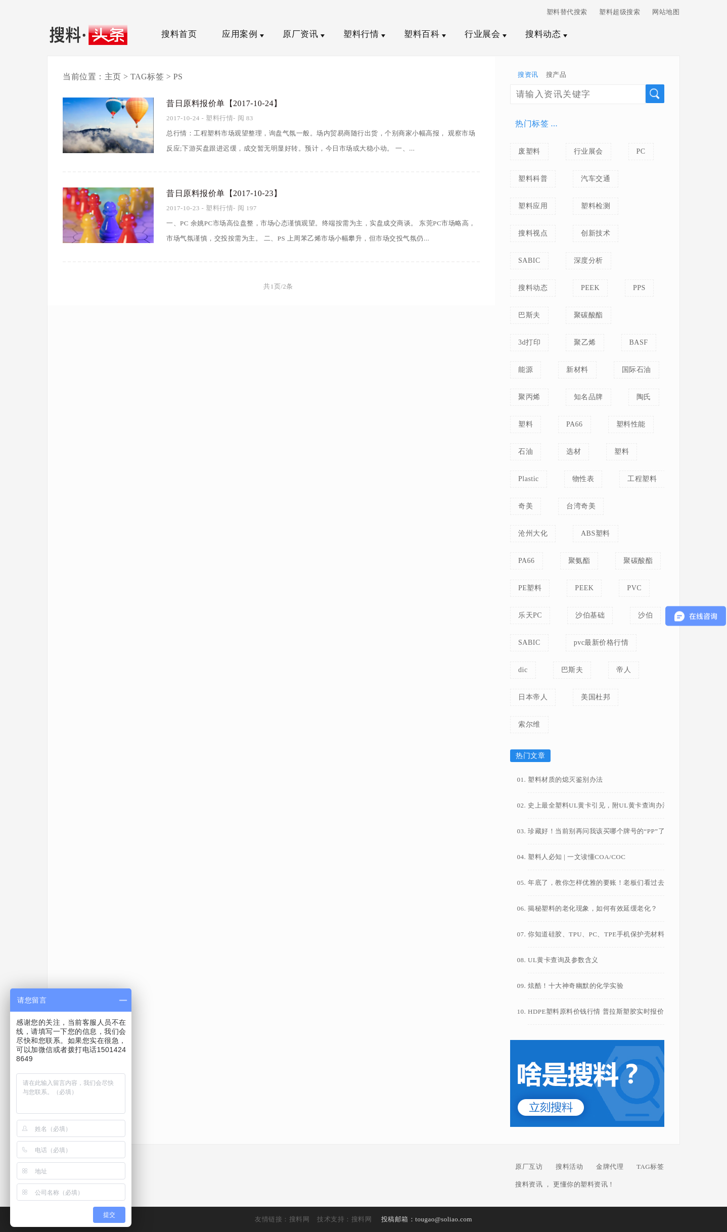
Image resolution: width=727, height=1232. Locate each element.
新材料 (577, 369)
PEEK (590, 288)
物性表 (583, 479)
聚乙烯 (585, 342)
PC (641, 151)
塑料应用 (533, 206)
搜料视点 (533, 233)
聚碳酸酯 (588, 315)
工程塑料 (642, 479)
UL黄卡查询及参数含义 (563, 960)
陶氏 (644, 397)
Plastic (528, 479)
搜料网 (299, 1219)
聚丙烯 (529, 397)
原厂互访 (528, 1166)
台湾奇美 (581, 506)
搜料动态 (543, 34)
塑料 (525, 424)
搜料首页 (179, 34)
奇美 (525, 506)
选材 (573, 451)
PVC (634, 588)
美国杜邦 (595, 697)
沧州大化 (533, 533)
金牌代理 (609, 1166)
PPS (639, 288)
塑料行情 (361, 34)
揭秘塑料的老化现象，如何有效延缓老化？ (593, 908)
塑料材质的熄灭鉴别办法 (565, 779)
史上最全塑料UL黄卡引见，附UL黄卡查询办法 (598, 805)
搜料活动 (569, 1166)
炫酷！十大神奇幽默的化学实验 (575, 985)
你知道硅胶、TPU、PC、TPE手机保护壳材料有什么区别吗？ (605, 934)
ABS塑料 (595, 533)
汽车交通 (595, 178)
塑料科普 (533, 178)
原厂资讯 (300, 34)
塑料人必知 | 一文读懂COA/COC (576, 857)
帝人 (623, 670)
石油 (525, 451)
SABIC (529, 260)
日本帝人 (533, 697)
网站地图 (665, 12)
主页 (113, 76)
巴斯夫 (529, 315)
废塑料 (529, 151)
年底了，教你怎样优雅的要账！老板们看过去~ (598, 882)
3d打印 (529, 342)
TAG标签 (147, 76)
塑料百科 (421, 34)
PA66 (574, 424)
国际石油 (636, 369)
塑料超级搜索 (619, 12)
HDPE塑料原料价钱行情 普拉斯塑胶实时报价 (596, 1011)
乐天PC (530, 615)
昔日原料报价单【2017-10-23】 (231, 192)
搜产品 (556, 74)
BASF (638, 342)
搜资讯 (528, 74)
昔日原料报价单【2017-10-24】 (231, 102)
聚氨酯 (579, 560)
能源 (525, 369)
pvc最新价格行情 (601, 642)
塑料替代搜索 (567, 12)
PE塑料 (529, 588)
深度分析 (588, 260)
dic (523, 670)
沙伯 (645, 615)
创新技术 (595, 233)
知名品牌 (588, 397)
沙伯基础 (590, 615)
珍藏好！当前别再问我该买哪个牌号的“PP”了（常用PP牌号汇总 (605, 831)
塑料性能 (631, 424)
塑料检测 (595, 206)
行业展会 (482, 34)
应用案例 (239, 34)
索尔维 (529, 724)
